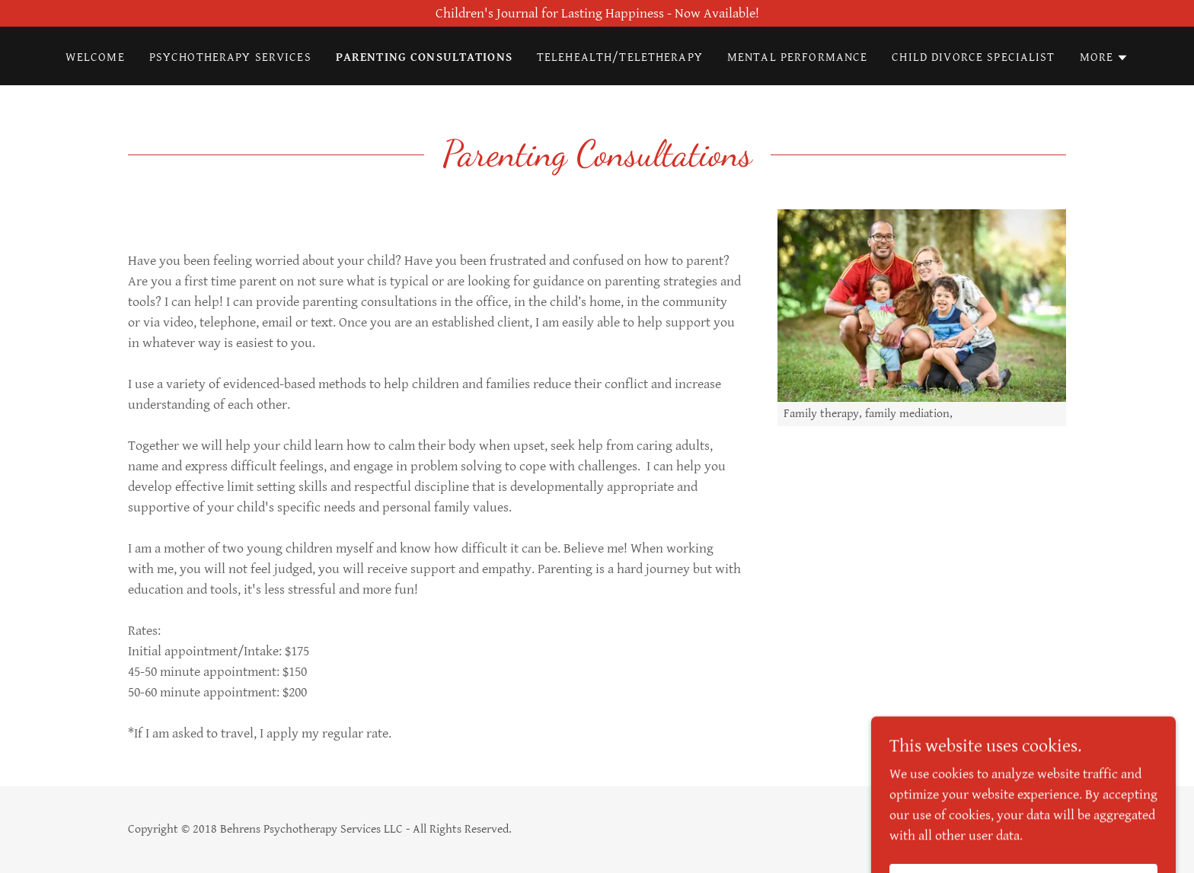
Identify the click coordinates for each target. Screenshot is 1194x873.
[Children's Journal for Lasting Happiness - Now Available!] (597, 13)
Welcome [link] (95, 57)
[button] (1104, 58)
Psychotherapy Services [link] (230, 57)
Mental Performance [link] (797, 57)
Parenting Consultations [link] (424, 57)
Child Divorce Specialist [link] (973, 57)
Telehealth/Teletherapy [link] (620, 57)
